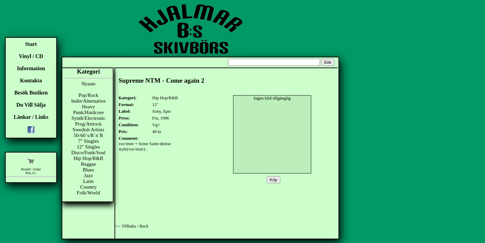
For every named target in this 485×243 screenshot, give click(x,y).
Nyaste (89, 83)
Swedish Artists (88, 129)
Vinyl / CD (31, 56)
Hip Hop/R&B (88, 158)
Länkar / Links (31, 117)
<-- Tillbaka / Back (132, 225)
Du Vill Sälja (30, 105)
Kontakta (31, 80)
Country (88, 187)
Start (31, 44)
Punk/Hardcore (88, 112)
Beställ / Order (31, 169)
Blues (88, 169)
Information (31, 68)
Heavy (88, 106)
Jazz (88, 175)
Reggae (88, 164)
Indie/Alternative (88, 101)
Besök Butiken (30, 93)
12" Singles (88, 147)
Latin (88, 181)
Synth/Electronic (88, 118)
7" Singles (88, 141)
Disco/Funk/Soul (88, 152)
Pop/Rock (88, 95)
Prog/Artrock (88, 124)
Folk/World (88, 192)
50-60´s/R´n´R (88, 135)
